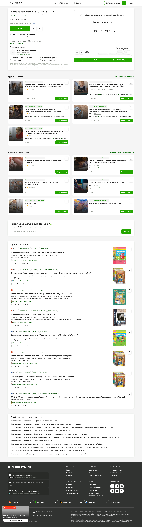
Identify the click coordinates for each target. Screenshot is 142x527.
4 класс (35, 248)
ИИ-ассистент (65, 3)
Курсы (53, 3)
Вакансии (113, 475)
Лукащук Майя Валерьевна (26, 50)
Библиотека (92, 485)
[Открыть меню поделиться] (40, 28)
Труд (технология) (16, 15)
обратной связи (126, 521)
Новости (69, 485)
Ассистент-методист (95, 487)
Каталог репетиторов (95, 496)
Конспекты (43, 331)
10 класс (35, 310)
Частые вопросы (116, 473)
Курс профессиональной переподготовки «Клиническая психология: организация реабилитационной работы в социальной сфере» (57, 444)
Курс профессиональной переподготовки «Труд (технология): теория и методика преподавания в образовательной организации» (106, 86)
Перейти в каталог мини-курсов (122, 152)
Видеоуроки (92, 490)
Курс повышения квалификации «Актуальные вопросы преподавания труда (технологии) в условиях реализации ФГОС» (44, 133)
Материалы (70, 473)
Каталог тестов (93, 493)
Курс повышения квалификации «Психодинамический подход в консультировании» (40, 431)
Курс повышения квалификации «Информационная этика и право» (34, 421)
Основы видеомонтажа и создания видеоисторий (106, 182)
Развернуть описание (16, 43)
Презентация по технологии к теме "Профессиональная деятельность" (41, 294)
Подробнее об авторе (23, 54)
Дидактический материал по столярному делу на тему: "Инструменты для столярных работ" (51, 273)
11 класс (35, 290)
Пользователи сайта (73, 490)
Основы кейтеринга (31, 203)
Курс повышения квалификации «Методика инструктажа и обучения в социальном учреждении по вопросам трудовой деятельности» (44, 111)
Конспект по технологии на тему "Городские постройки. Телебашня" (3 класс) (44, 335)
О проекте (69, 487)
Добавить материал (95, 475)
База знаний (92, 473)
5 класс (35, 269)
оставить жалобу (51, 67)
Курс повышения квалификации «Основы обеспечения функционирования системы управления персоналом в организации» (44, 86)
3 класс (35, 331)
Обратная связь (116, 470)
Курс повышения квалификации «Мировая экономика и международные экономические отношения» (46, 424)
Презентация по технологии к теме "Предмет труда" (33, 314)
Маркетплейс (92, 470)
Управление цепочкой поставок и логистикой (105, 203)
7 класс (35, 352)
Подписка (69, 475)
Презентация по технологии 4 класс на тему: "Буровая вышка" (37, 252)
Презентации (44, 248)
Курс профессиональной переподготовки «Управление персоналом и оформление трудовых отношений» (48, 450)
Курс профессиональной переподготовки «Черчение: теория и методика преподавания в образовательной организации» (53, 454)
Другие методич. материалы (33, 15)
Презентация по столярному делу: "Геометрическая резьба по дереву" (41, 356)
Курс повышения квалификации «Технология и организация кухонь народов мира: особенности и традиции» (49, 434)
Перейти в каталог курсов (124, 76)
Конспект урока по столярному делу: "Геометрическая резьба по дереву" (43, 376)
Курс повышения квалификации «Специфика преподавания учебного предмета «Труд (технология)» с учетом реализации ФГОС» (108, 111)
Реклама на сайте (72, 493)
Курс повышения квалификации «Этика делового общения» (32, 441)
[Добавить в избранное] (34, 28)
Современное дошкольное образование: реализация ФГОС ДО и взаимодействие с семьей (107, 161)
